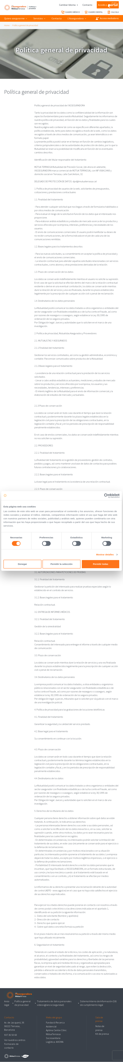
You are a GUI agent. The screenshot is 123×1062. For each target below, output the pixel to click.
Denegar (22, 564)
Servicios (38, 18)
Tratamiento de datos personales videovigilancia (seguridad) (54, 1003)
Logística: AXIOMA (54, 1041)
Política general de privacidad (25, 25)
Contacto (87, 4)
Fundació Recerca (55, 1022)
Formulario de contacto (11, 1045)
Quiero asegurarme (14, 18)
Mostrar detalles (105, 554)
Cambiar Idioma (67, 4)
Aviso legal (6, 1003)
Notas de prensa (99, 1028)
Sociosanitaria (53, 1038)
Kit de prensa (102, 1033)
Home (6, 25)
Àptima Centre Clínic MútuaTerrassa (56, 1032)
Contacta (57, 18)
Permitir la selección (61, 564)
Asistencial (51, 1026)
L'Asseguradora (76, 18)
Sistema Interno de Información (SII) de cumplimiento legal (98, 1003)
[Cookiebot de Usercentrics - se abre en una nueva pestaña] (106, 495)
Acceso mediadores (107, 18)
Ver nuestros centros (14, 1040)
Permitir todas (100, 564)
